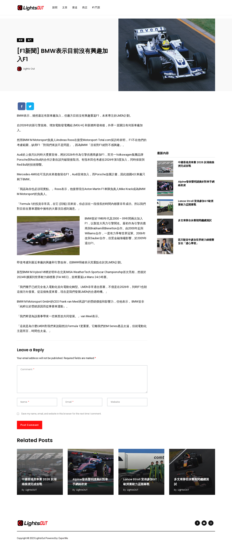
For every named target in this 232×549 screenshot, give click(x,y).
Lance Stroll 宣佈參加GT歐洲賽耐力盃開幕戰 (195, 202)
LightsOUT (31, 489)
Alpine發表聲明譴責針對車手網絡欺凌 (196, 183)
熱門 (30, 40)
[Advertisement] (186, 123)
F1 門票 (96, 7)
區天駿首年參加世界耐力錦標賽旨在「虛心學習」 (196, 241)
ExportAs (63, 538)
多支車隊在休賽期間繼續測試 (195, 220)
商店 (84, 7)
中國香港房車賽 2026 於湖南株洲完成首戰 (196, 164)
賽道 (74, 7)
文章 (64, 7)
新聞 (54, 7)
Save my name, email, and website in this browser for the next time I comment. (61, 413)
